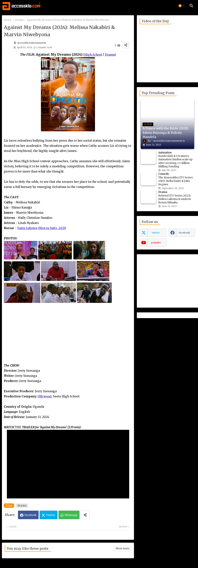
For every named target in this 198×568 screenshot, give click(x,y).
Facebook (30, 515)
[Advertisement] (68, 336)
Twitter (50, 515)
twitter (156, 232)
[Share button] (85, 515)
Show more (122, 548)
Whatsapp (71, 515)
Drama (19, 20)
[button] (182, 6)
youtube (156, 242)
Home (8, 20)
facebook (184, 232)
